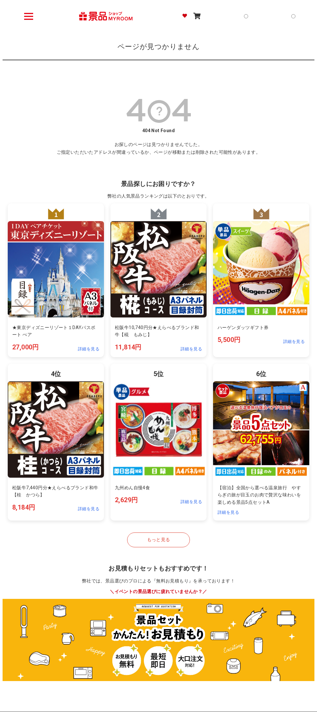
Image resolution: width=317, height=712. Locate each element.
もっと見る (158, 539)
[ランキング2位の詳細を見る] (158, 280)
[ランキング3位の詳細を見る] (261, 280)
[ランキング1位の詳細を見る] (56, 280)
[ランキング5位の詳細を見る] (158, 442)
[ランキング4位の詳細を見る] (56, 442)
